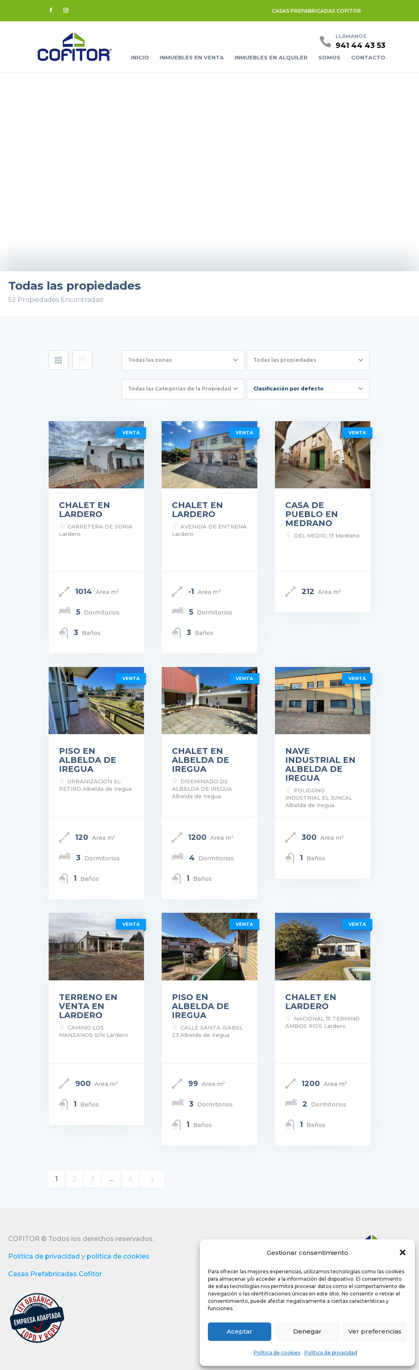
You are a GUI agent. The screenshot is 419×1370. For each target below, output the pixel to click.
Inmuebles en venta (192, 57)
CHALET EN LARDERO (84, 509)
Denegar (307, 1331)
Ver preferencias (374, 1331)
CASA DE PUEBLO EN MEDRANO (311, 514)
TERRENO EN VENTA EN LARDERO (88, 1006)
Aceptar (239, 1331)
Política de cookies (277, 1353)
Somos (329, 57)
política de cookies (118, 1256)
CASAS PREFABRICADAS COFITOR (316, 11)
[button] (403, 1252)
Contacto (368, 57)
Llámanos (351, 36)
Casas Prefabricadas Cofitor (55, 1274)
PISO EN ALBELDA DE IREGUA (87, 760)
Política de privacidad (330, 1353)
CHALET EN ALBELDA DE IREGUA (200, 760)
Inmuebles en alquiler (271, 57)
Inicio (140, 57)
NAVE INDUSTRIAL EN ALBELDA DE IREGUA (320, 764)
